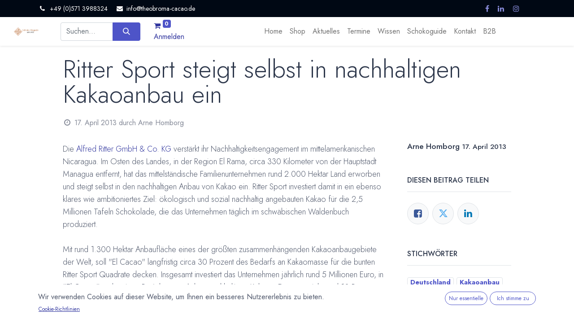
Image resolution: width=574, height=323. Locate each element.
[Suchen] (126, 31)
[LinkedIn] (468, 213)
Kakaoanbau (480, 282)
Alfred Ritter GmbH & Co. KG (123, 149)
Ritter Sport (471, 305)
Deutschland (430, 282)
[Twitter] (443, 213)
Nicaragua (426, 305)
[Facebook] (418, 213)
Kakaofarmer (431, 294)
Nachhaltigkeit (484, 294)
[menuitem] (273, 31)
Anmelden (169, 36)
